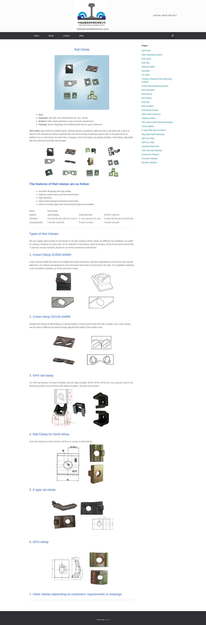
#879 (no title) (148, 142)
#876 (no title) (148, 138)
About (51, 36)
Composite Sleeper (150, 154)
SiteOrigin (101, 619)
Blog (81, 36)
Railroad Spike (148, 67)
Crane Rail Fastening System (155, 86)
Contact (66, 36)
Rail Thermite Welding (152, 150)
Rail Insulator (148, 106)
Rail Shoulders (148, 90)
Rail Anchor (147, 94)
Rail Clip (145, 63)
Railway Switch (148, 118)
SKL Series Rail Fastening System (157, 122)
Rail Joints (146, 58)
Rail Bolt (145, 71)
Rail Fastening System (152, 55)
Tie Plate (146, 75)
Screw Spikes (148, 126)
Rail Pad (145, 102)
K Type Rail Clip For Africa (153, 130)
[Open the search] (173, 35)
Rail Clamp (147, 98)
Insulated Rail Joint (150, 146)
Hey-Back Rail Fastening (153, 134)
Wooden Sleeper (149, 162)
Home (36, 36)
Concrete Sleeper (150, 158)
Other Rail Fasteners (151, 114)
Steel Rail (146, 50)
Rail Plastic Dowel (150, 110)
